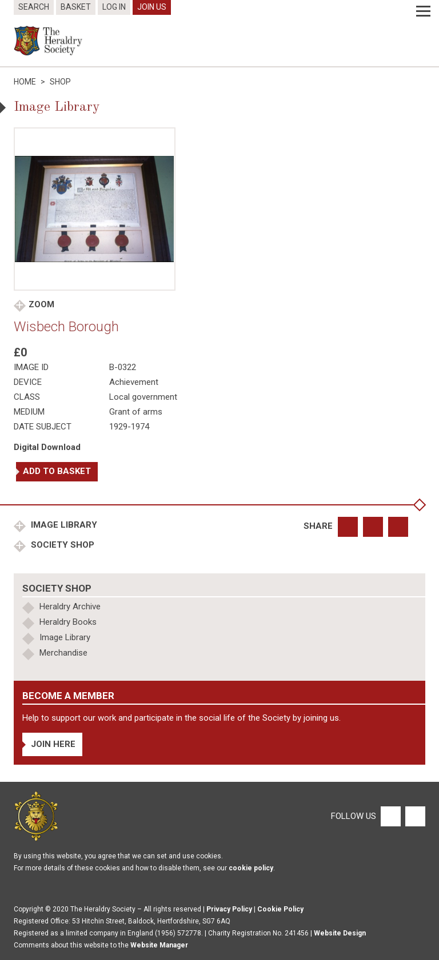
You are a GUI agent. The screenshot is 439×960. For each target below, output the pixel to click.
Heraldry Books (68, 622)
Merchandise (63, 653)
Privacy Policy (229, 909)
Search (33, 6)
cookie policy (251, 868)
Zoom (41, 304)
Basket (76, 6)
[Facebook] (390, 816)
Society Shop (61, 545)
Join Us (151, 6)
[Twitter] (413, 816)
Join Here (53, 744)
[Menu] (423, 11)
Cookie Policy (280, 909)
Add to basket (57, 471)
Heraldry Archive (70, 606)
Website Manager (159, 945)
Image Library (63, 525)
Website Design (340, 933)
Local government (143, 397)
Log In (114, 6)
